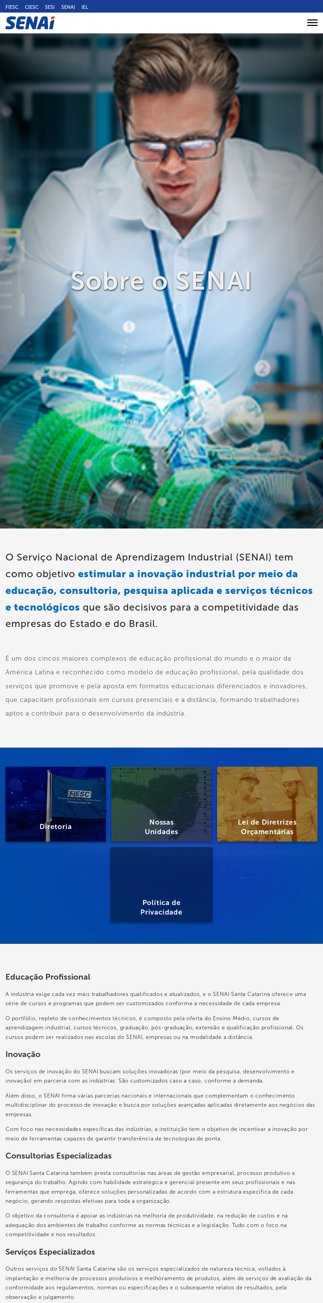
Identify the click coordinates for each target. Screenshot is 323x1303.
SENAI (68, 7)
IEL (84, 7)
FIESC (11, 7)
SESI (50, 7)
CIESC (32, 7)
